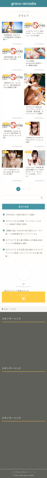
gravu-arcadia (23, 3)
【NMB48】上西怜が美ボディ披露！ (20, 214)
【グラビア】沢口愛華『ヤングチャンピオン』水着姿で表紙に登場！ (23, 222)
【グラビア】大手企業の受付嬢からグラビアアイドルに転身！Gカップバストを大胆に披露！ (24, 252)
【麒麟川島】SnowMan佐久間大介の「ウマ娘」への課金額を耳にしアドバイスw (23, 232)
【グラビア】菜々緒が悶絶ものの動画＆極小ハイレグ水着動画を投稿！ (24, 242)
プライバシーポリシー (21, 472)
